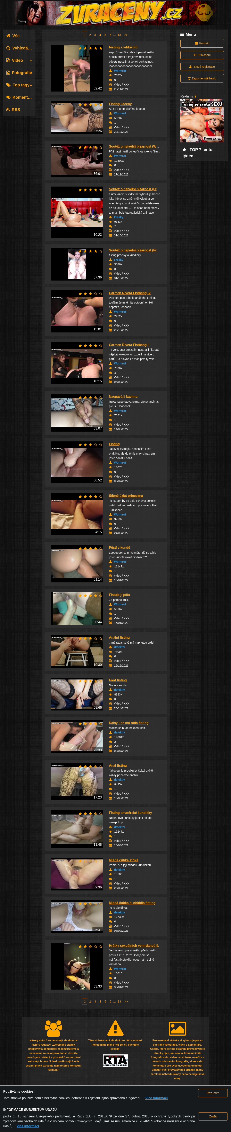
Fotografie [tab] (19, 72)
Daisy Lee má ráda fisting (129, 723)
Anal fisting (118, 765)
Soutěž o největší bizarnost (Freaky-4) (138, 250)
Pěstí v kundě (119, 547)
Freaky (118, 217)
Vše (13, 35)
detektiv (119, 647)
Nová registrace (202, 66)
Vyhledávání (21, 48)
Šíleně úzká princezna (126, 495)
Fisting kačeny (120, 104)
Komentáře (20, 97)
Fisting (114, 444)
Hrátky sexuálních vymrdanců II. (134, 945)
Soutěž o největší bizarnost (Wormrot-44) (141, 146)
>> (126, 35)
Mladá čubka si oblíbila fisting (132, 903)
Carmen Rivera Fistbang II (129, 345)
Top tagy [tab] (18, 85)
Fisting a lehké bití (123, 47)
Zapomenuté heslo (202, 78)
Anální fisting (119, 637)
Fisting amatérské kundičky (130, 813)
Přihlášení (202, 55)
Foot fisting (118, 680)
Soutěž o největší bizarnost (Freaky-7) (138, 189)
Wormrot (120, 70)
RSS (13, 109)
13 (119, 35)
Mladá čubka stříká (123, 860)
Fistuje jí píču (119, 595)
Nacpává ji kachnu (123, 396)
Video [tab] (14, 60)
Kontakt (202, 43)
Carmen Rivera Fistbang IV (130, 293)
